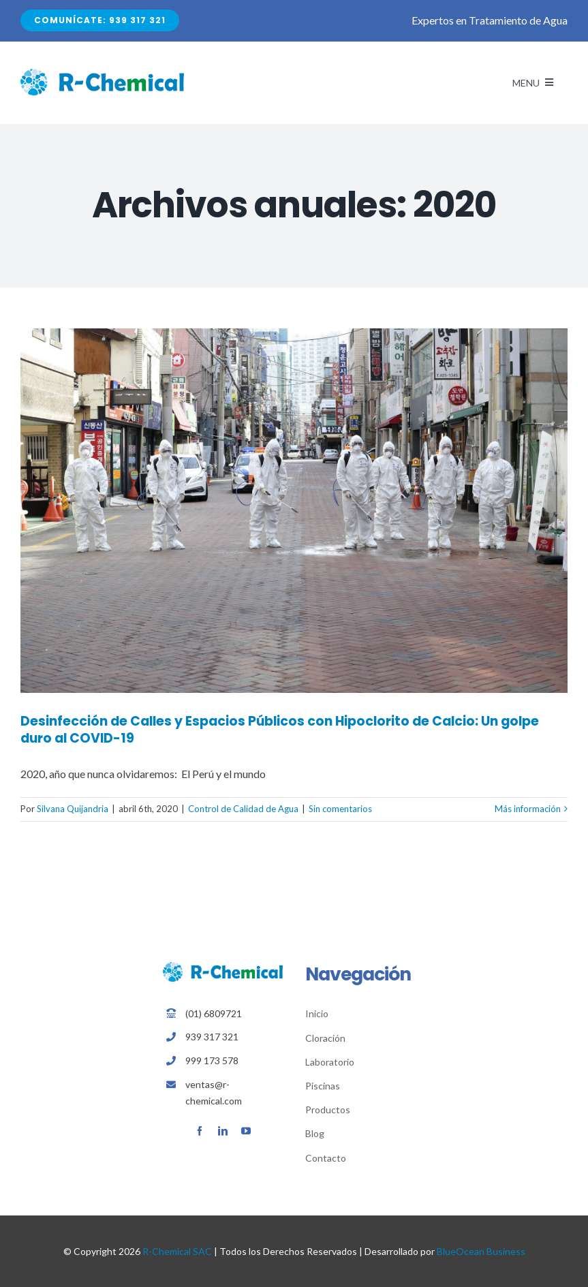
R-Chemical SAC (177, 1251)
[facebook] (199, 1131)
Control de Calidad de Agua (243, 808)
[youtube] (246, 1131)
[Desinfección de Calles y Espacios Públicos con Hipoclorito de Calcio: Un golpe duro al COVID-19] (294, 510)
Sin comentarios (340, 808)
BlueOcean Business (481, 1251)
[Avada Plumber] (102, 73)
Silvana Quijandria (72, 808)
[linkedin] (223, 1131)
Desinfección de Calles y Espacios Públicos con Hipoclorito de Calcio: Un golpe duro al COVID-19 (279, 729)
